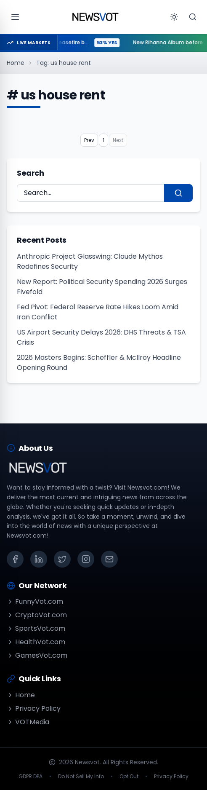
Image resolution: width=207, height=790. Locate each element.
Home (15, 63)
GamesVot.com (37, 655)
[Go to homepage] (95, 17)
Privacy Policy (34, 708)
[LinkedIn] (38, 559)
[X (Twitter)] (62, 559)
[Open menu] (15, 16)
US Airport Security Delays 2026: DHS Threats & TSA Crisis (101, 337)
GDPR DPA (30, 776)
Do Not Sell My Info (81, 776)
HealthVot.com (36, 642)
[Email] (109, 559)
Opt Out (128, 776)
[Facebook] (15, 559)
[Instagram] (85, 559)
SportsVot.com (36, 628)
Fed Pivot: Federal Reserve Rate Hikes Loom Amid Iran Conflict (97, 312)
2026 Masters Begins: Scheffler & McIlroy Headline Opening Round (99, 362)
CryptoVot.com (37, 615)
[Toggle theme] (174, 16)
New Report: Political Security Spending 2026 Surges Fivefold (102, 287)
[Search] (192, 16)
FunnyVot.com (35, 601)
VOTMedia (28, 722)
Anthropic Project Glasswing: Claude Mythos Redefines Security (90, 261)
